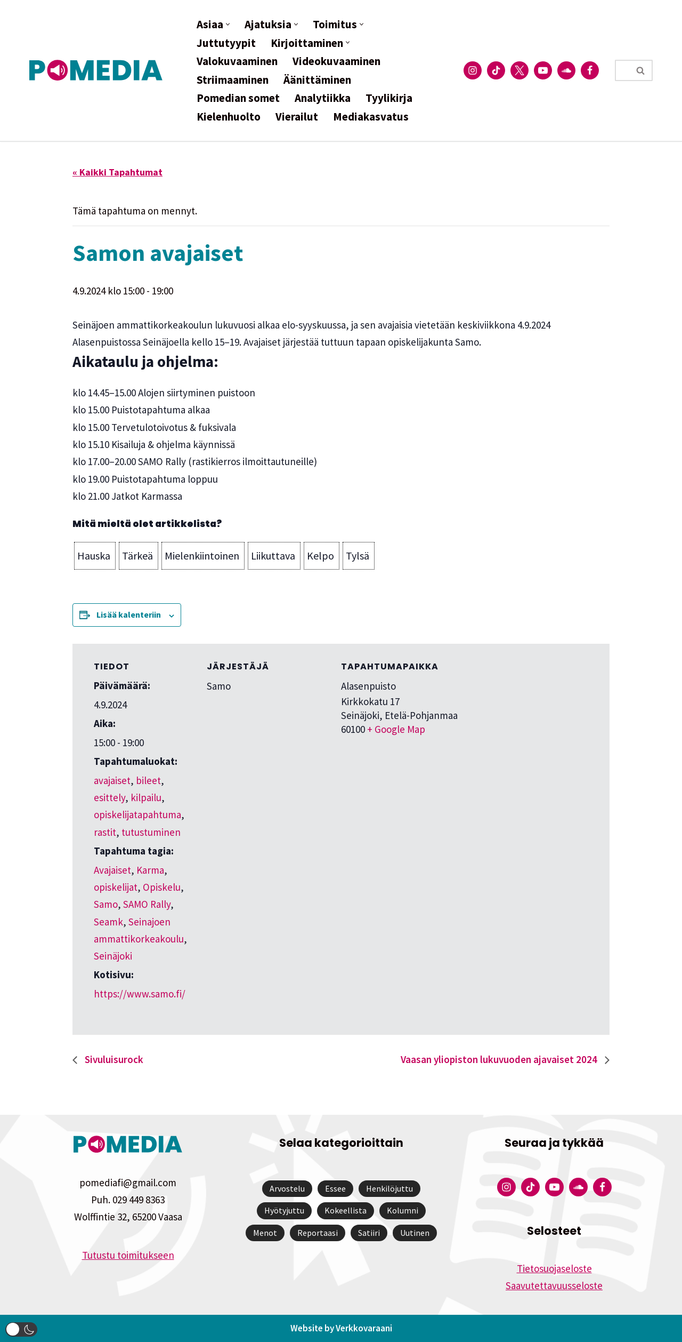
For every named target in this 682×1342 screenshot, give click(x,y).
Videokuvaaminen (336, 61)
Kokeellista (345, 1210)
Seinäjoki (113, 955)
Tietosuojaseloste (554, 1268)
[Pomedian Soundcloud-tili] (566, 70)
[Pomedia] (98, 70)
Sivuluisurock (113, 1059)
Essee (335, 1188)
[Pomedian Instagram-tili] (473, 70)
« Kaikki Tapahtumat (117, 172)
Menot (265, 1232)
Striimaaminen (233, 80)
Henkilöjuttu (389, 1188)
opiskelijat (115, 887)
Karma (150, 870)
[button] (228, 24)
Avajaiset (112, 870)
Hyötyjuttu (284, 1210)
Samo (106, 904)
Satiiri (369, 1232)
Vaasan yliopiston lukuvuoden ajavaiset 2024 (500, 1059)
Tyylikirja (389, 98)
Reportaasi (317, 1232)
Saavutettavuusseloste (554, 1285)
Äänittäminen (317, 80)
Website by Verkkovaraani (341, 1328)
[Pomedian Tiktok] (496, 70)
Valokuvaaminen (237, 61)
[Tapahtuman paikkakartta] (532, 717)
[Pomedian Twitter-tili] (519, 70)
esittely (109, 797)
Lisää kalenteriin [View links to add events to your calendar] (128, 614)
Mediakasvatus (371, 116)
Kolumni (402, 1210)
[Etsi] (622, 70)
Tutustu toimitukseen (128, 1255)
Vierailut (296, 116)
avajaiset (112, 780)
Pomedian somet (238, 98)
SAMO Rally (146, 904)
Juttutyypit (226, 43)
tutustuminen (151, 832)
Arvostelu (287, 1188)
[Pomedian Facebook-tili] (590, 70)
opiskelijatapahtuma (137, 814)
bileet (148, 780)
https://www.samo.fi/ (139, 993)
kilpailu (146, 797)
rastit (105, 832)
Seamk (108, 921)
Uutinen (414, 1232)
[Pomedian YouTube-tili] (543, 70)
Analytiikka (323, 98)
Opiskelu (162, 887)
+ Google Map (396, 729)
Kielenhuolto (229, 116)
